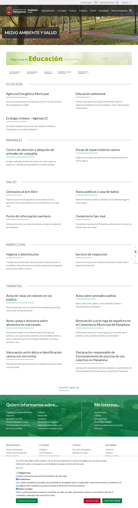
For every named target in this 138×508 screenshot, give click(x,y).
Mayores (98, 428)
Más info (19, 468)
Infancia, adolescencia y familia (108, 425)
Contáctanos (88, 2)
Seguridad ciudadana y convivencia (51, 425)
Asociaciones (100, 412)
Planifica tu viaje (79, 452)
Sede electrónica (108, 2)
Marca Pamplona (119, 10)
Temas (93, 10)
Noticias (109, 449)
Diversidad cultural (103, 422)
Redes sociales (112, 456)
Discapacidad (100, 418)
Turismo (72, 10)
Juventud (42, 418)
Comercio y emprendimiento (19, 412)
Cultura (41, 412)
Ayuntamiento (48, 10)
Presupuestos (12, 456)
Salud (47, 72)
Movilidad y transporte (48, 422)
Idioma (126, 2)
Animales (32, 72)
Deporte (10, 415)
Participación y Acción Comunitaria (19, 425)
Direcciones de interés (49, 456)
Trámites (83, 10)
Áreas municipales (14, 449)
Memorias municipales (16, 452)
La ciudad (61, 10)
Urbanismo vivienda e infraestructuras (51, 428)
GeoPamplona (45, 452)
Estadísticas (24, 479)
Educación (42, 415)
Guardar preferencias (27, 501)
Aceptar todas (112, 501)
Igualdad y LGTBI (14, 418)
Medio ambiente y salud (17, 422)
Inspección (64, 72)
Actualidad (104, 10)
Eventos (109, 452)
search (130, 10)
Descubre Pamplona (81, 449)
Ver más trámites (69, 387)
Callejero (43, 449)
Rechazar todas (92, 501)
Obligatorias (24, 472)
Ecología (14, 72)
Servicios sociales (14, 428)
